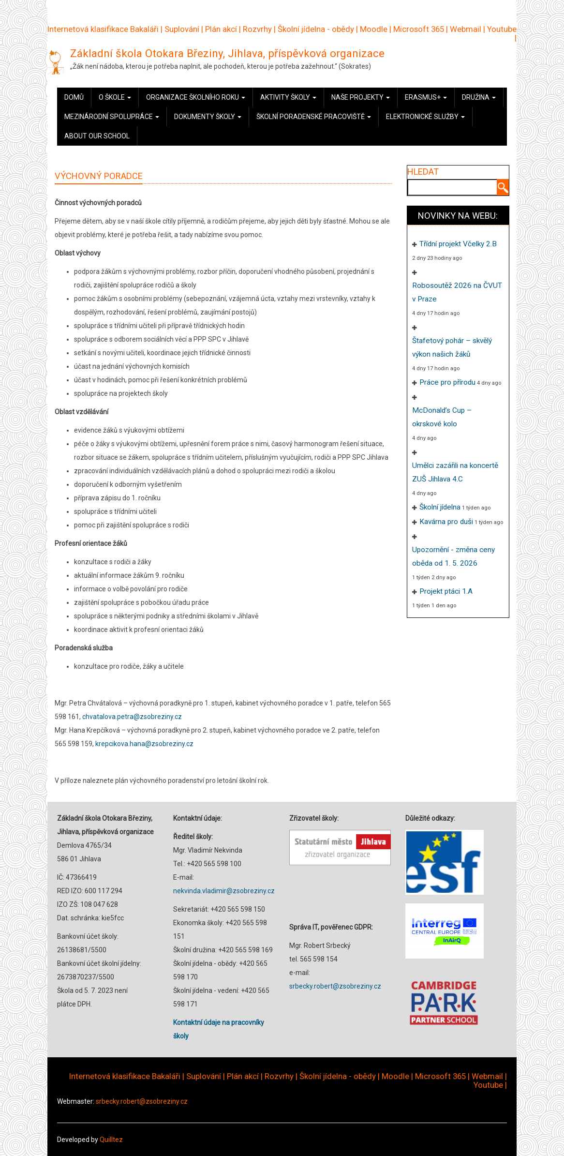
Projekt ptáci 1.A (446, 591)
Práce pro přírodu (447, 382)
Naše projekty (360, 97)
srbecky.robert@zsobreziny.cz (335, 986)
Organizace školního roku (195, 97)
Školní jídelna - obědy (316, 29)
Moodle (373, 29)
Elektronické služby (425, 116)
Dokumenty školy (207, 116)
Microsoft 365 (418, 29)
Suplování (181, 29)
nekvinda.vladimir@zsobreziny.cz (224, 891)
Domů (74, 97)
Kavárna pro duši (446, 521)
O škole (115, 97)
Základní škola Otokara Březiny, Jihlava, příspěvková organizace (227, 53)
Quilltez (111, 1139)
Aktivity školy (288, 97)
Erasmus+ (426, 97)
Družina (479, 97)
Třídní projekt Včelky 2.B (458, 244)
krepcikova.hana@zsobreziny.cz (144, 744)
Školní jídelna (439, 507)
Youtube (502, 29)
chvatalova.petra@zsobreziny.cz (132, 717)
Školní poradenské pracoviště (313, 116)
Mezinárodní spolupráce (111, 116)
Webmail (465, 29)
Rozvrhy (257, 29)
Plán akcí (221, 29)
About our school (97, 136)
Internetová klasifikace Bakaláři (103, 29)
